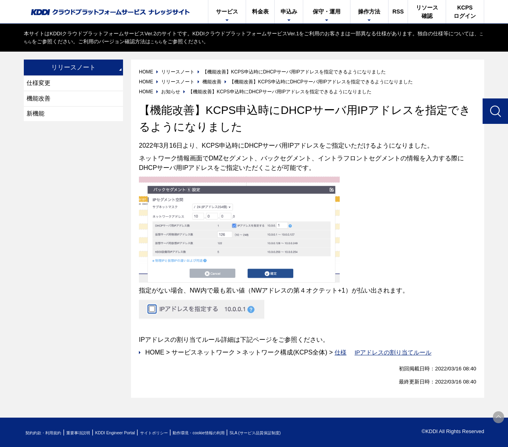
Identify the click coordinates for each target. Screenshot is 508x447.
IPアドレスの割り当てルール (396, 352)
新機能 (36, 117)
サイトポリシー (196, 432)
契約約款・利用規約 (50, 432)
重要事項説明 (96, 432)
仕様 (341, 352)
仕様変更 (39, 84)
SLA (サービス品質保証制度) (329, 432)
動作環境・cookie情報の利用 (255, 432)
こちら (31, 41)
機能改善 (39, 100)
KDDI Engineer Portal (144, 432)
